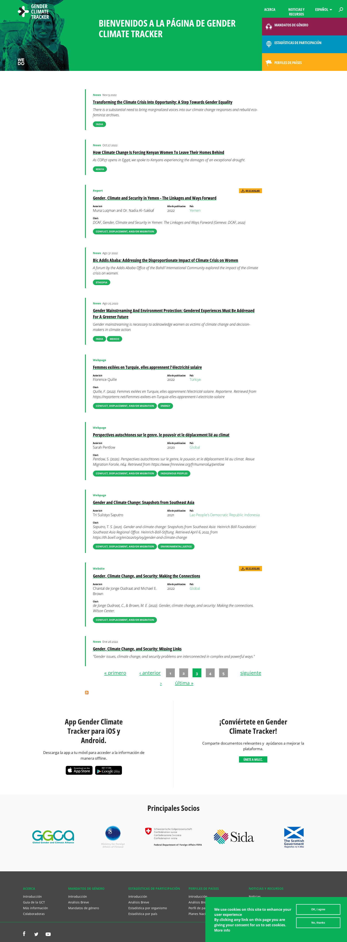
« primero (115, 673)
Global (195, 447)
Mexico (114, 339)
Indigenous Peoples (174, 473)
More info (222, 932)
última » (184, 683)
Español (321, 9)
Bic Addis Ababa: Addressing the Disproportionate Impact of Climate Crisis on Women (165, 260)
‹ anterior (150, 673)
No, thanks (318, 924)
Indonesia (252, 514)
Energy (165, 405)
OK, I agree (318, 911)
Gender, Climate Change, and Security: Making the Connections (146, 576)
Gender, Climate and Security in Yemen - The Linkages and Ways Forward (154, 198)
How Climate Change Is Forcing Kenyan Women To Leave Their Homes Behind (158, 152)
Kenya (100, 169)
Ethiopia (101, 282)
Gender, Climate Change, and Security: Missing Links (137, 649)
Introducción (32, 896)
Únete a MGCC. (253, 759)
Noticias (255, 896)
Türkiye (195, 379)
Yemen (195, 210)
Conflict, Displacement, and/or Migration (125, 231)
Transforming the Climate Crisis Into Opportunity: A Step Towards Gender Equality (162, 102)
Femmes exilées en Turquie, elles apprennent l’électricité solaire (147, 367)
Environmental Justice (176, 546)
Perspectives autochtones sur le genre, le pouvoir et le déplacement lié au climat (161, 435)
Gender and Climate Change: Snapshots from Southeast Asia (143, 502)
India (99, 124)
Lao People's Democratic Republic (216, 514)
